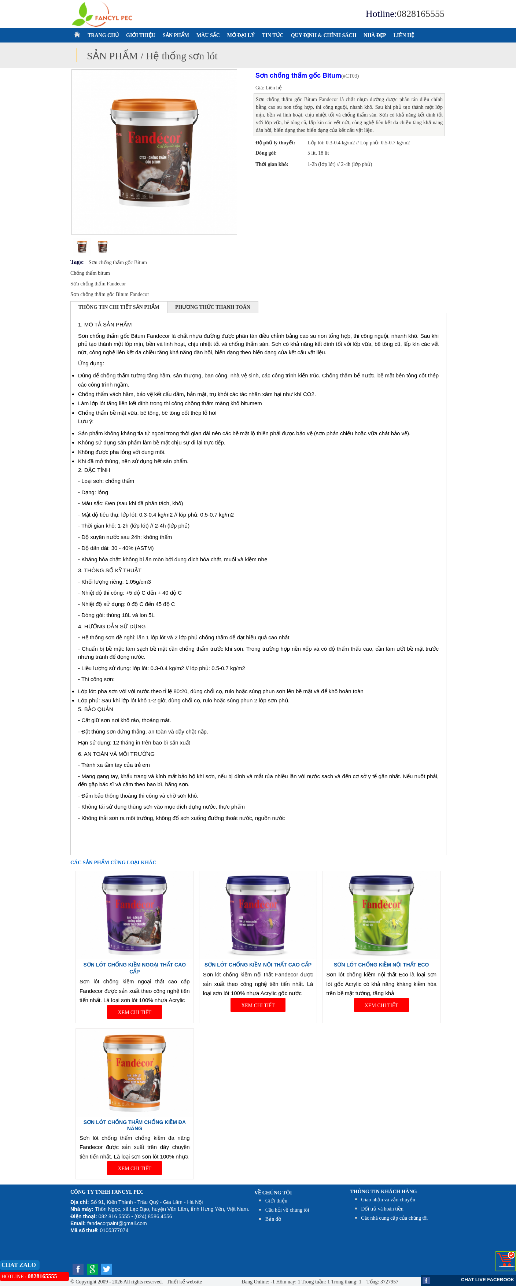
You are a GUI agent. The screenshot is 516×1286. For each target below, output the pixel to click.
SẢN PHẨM (176, 35)
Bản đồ (273, 1219)
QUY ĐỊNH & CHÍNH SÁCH (324, 35)
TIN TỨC (273, 35)
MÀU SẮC (208, 35)
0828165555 (421, 13)
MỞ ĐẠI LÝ (241, 35)
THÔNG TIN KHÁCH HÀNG (383, 1191)
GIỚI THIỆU (140, 35)
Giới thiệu (276, 1201)
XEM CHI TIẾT (134, 1012)
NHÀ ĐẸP (375, 35)
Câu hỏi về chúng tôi (287, 1210)
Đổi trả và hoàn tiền (382, 1209)
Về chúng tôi (273, 1193)
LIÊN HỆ (404, 35)
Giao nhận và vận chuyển (388, 1199)
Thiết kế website (184, 1282)
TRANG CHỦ (103, 35)
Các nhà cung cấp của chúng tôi (394, 1218)
